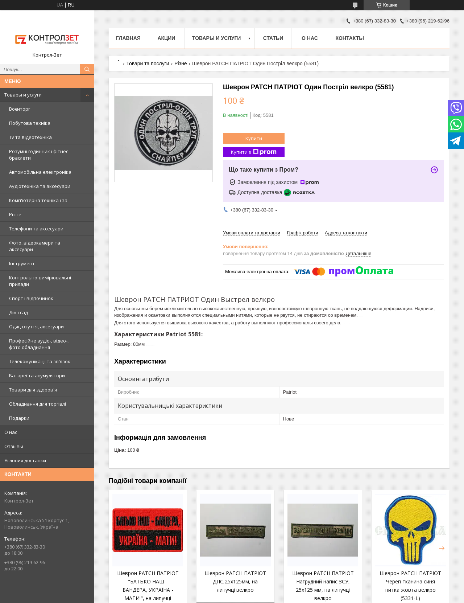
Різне (15, 214)
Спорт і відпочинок (31, 298)
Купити (253, 138)
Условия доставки (25, 460)
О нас (10, 432)
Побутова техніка (29, 123)
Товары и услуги (23, 94)
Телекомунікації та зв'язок (39, 361)
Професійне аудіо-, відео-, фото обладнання (39, 343)
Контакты (349, 38)
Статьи (273, 38)
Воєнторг (19, 109)
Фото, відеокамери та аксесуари (34, 246)
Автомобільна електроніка (40, 172)
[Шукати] (87, 69)
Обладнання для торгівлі (37, 404)
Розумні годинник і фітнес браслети (38, 154)
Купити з (254, 152)
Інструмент (22, 263)
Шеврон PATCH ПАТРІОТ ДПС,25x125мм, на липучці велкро (235, 581)
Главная (128, 38)
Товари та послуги (147, 63)
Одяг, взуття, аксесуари (36, 326)
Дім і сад (18, 312)
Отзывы (13, 446)
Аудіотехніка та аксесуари (39, 186)
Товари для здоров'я (33, 389)
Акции (166, 38)
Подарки (19, 418)
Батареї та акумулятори (37, 375)
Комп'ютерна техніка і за (38, 200)
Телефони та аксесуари (36, 228)
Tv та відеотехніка (30, 137)
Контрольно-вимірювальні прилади (40, 280)
